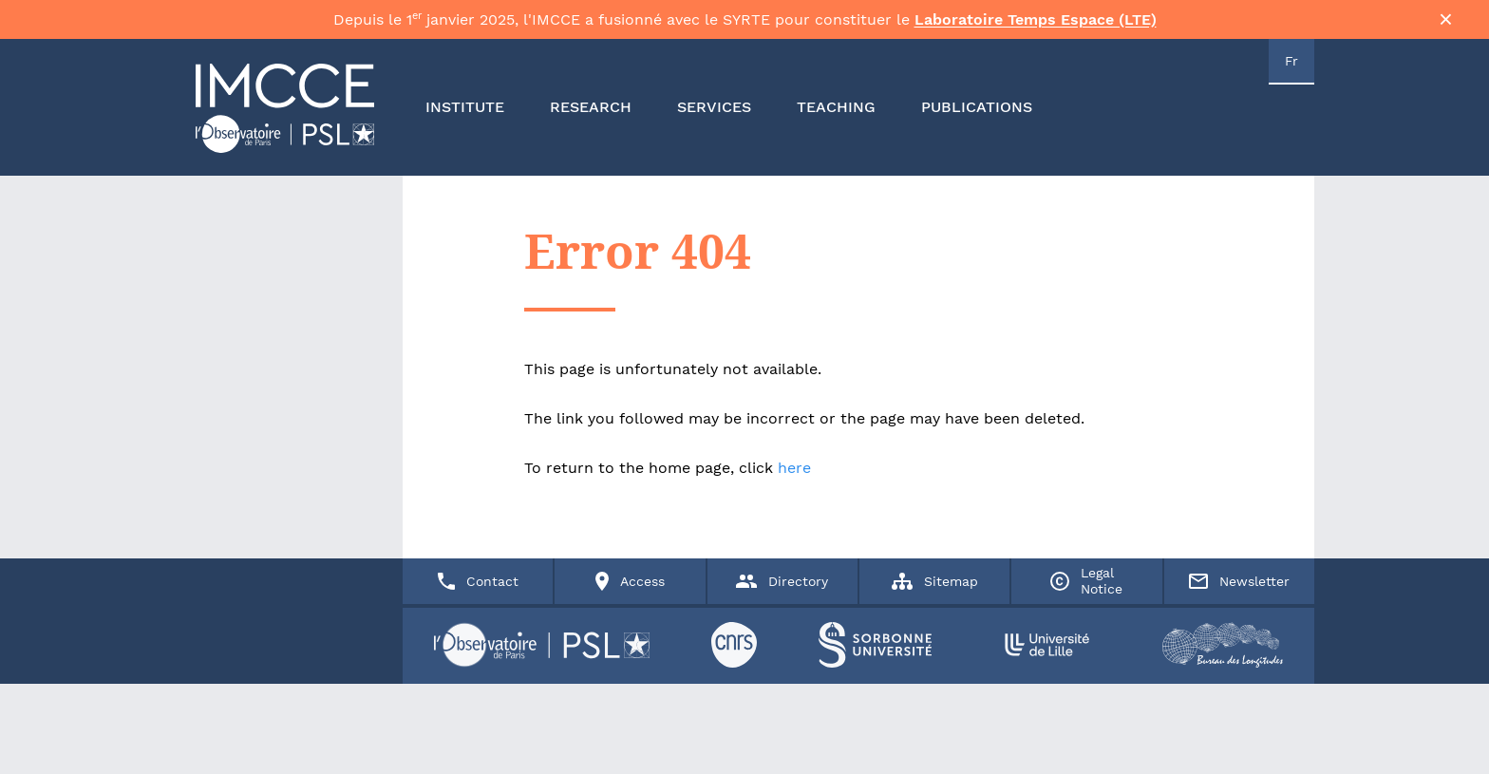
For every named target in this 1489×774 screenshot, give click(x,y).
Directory (782, 719)
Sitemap (935, 720)
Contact (478, 720)
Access (630, 720)
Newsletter (1239, 719)
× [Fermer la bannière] (1446, 24)
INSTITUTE (464, 118)
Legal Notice (1086, 720)
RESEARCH (590, 118)
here (794, 478)
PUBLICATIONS (976, 118)
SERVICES (714, 118)
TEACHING (836, 118)
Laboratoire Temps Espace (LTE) (1035, 25)
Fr (1291, 72)
